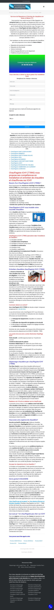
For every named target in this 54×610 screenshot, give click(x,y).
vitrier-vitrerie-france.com (28, 567)
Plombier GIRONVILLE (28, 540)
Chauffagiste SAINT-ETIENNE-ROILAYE (22, 155)
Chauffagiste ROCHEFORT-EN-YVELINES (22, 165)
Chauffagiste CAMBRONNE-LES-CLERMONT (23, 167)
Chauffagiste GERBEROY (18, 153)
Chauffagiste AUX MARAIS (18, 159)
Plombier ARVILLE (22, 543)
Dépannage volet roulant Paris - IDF (19, 565)
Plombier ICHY (13, 543)
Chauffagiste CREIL (16, 157)
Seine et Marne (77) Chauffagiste (31, 12)
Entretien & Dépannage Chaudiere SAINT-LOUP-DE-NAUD (17, 594)
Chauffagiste (21, 12)
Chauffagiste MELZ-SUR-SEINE (27, 548)
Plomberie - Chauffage (13, 12)
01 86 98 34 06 (27, 1)
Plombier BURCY (38, 540)
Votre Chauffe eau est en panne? (18, 501)
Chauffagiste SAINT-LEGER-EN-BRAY (21, 151)
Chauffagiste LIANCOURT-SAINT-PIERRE (22, 161)
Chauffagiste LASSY (16, 163)
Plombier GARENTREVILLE (16, 540)
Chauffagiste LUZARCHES (18, 168)
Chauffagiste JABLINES (26, 552)
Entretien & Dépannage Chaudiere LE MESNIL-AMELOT (16, 600)
